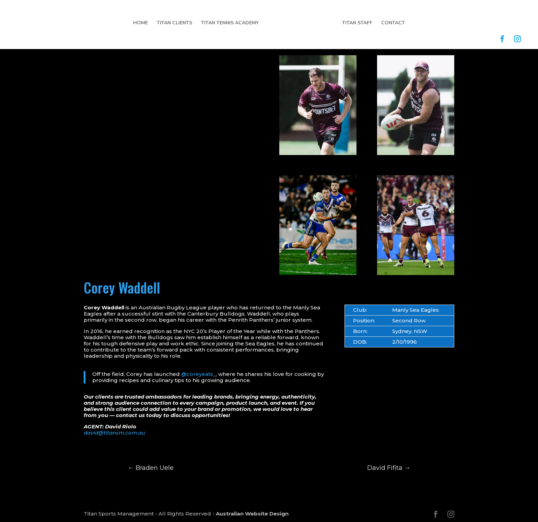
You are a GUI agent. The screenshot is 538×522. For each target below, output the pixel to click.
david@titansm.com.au (114, 432)
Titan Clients (174, 23)
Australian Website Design (252, 513)
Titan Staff (357, 23)
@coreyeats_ (198, 374)
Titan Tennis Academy (230, 23)
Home (140, 23)
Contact (393, 23)
